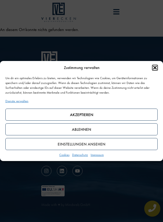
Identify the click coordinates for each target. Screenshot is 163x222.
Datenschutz (80, 155)
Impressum (97, 155)
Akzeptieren (81, 114)
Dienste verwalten (16, 101)
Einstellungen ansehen (81, 144)
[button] (155, 67)
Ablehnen (81, 129)
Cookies (64, 155)
